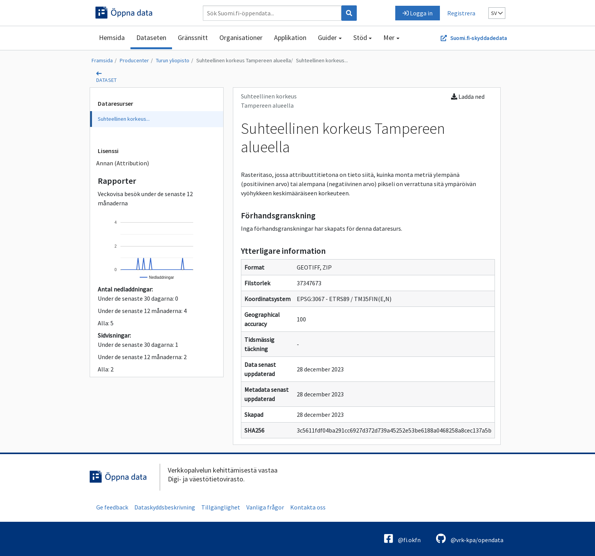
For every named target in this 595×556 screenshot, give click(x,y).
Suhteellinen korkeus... (322, 60)
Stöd (360, 37)
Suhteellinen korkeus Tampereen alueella (243, 60)
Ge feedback (112, 507)
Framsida (102, 60)
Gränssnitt (193, 37)
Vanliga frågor (265, 507)
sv (497, 13)
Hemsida (112, 37)
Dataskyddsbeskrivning (164, 507)
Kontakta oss (308, 507)
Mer (388, 37)
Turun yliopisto (172, 60)
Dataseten (151, 37)
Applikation (290, 37)
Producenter (134, 60)
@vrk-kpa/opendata (469, 538)
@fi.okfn (402, 538)
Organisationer (240, 37)
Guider (327, 37)
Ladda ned (468, 96)
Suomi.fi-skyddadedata (478, 38)
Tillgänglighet (220, 507)
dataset (106, 80)
